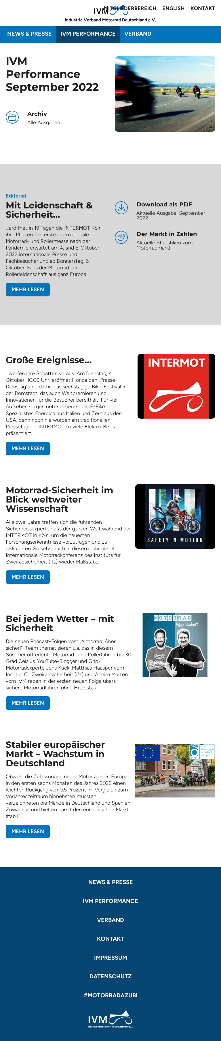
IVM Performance (88, 33)
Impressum (110, 957)
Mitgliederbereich (130, 8)
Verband (137, 33)
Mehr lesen (28, 289)
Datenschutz (110, 976)
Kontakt (202, 8)
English (173, 8)
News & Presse (29, 33)
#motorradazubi (111, 995)
